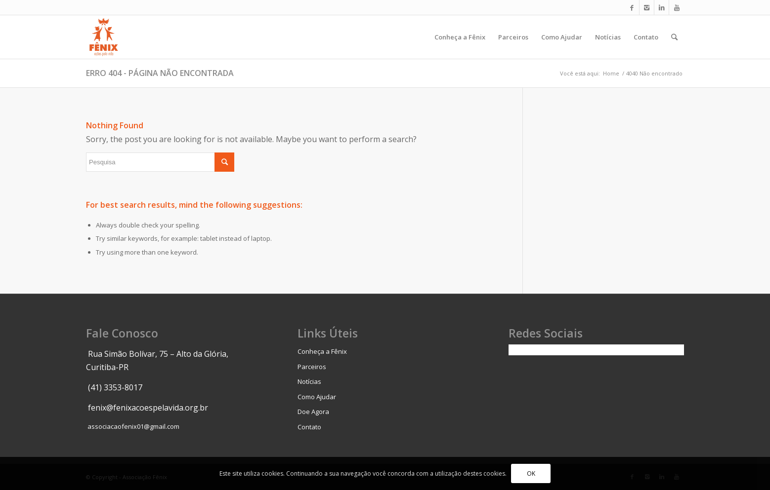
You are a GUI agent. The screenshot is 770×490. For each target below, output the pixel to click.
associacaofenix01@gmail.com (133, 426)
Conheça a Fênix (322, 351)
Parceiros (312, 366)
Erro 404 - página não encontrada (160, 73)
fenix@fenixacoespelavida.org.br (148, 407)
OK (531, 473)
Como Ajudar (317, 396)
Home (611, 73)
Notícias (309, 381)
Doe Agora (313, 411)
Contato (309, 426)
